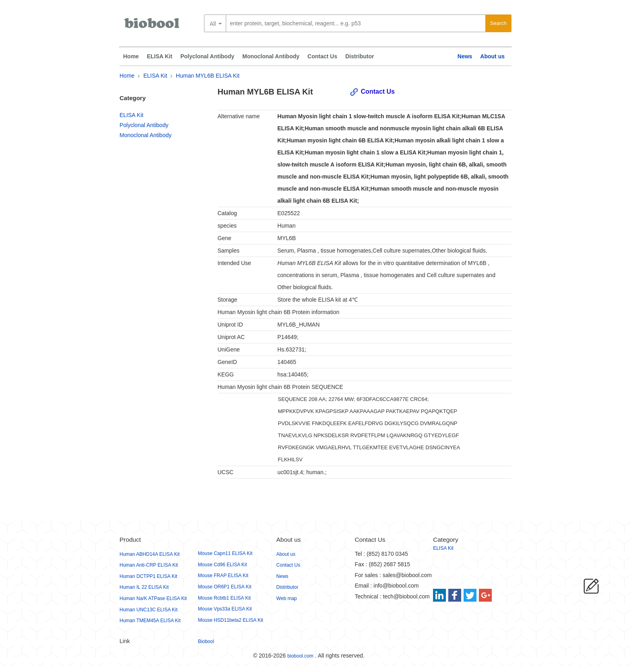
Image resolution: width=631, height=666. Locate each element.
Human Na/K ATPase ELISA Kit (153, 598)
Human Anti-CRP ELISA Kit (149, 565)
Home (131, 56)
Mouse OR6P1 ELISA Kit (225, 587)
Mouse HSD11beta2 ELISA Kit (230, 620)
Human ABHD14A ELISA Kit (149, 554)
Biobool (206, 641)
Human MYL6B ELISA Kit (207, 75)
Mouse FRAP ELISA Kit (223, 575)
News (465, 56)
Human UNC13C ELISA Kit (148, 610)
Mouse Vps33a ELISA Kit (225, 609)
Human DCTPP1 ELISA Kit (148, 576)
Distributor (359, 56)
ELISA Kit (159, 56)
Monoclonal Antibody (270, 56)
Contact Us (322, 56)
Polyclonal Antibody (207, 56)
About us (492, 56)
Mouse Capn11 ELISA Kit (225, 553)
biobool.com (300, 656)
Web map (286, 598)
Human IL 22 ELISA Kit (144, 587)
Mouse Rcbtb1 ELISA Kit (224, 598)
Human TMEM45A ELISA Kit (150, 620)
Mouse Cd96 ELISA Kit (222, 564)
